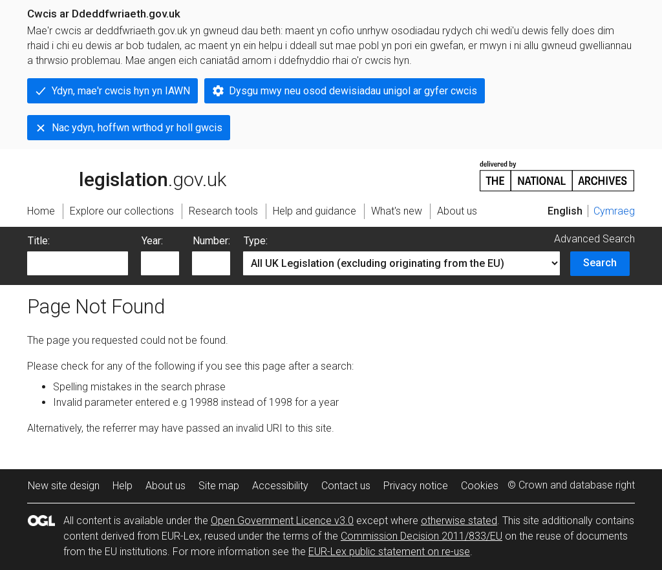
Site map (218, 486)
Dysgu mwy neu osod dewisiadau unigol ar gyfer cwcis (353, 91)
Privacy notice (415, 486)
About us (165, 486)
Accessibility (280, 486)
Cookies (479, 486)
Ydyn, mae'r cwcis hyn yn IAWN (121, 91)
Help (122, 486)
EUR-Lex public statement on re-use (389, 551)
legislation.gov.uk (126, 175)
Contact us (345, 486)
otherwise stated (459, 520)
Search (600, 263)
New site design (64, 486)
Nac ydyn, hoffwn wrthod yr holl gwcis (137, 127)
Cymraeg (614, 211)
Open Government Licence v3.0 (282, 520)
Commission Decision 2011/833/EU (421, 536)
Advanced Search (594, 239)
